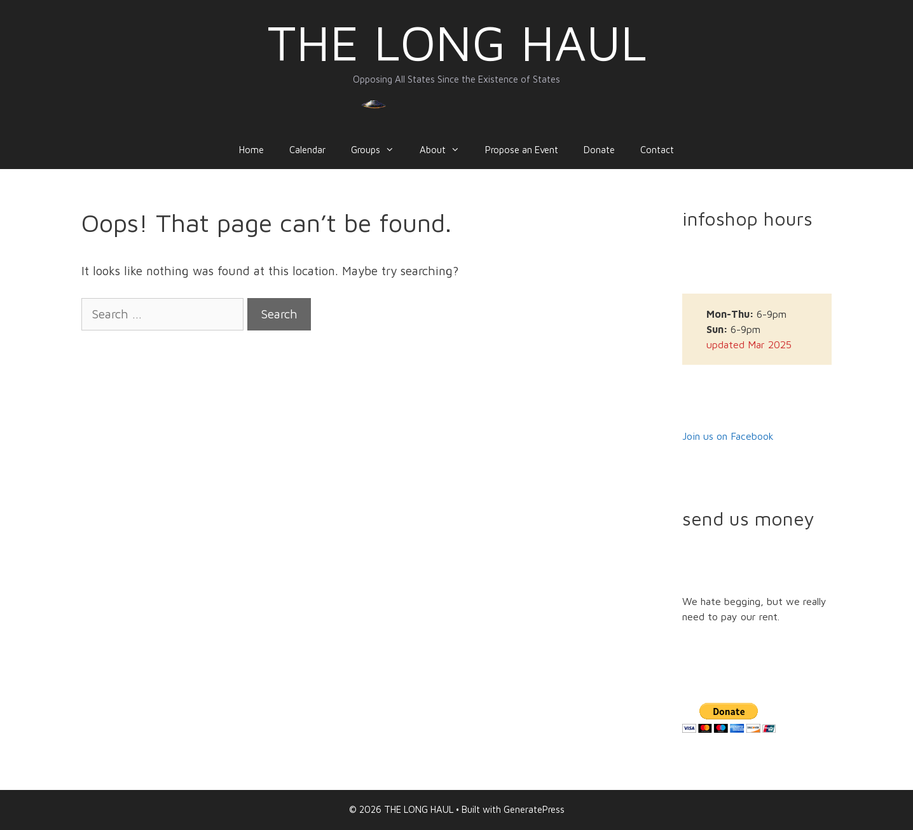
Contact (657, 149)
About (446, 150)
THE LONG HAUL (457, 42)
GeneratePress (534, 809)
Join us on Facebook (728, 436)
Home (251, 149)
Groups (379, 150)
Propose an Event (521, 149)
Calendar (307, 149)
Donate (599, 149)
